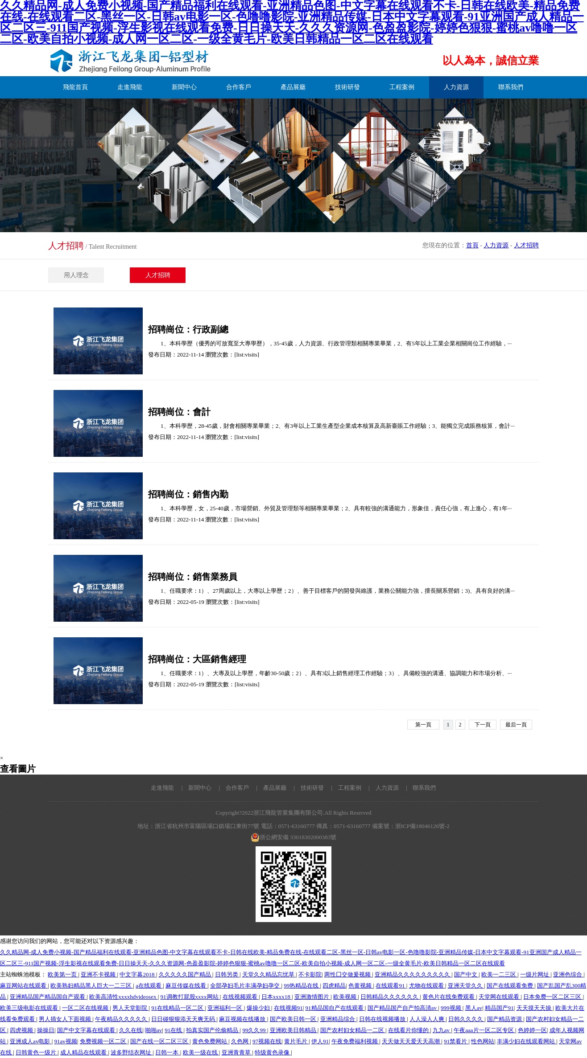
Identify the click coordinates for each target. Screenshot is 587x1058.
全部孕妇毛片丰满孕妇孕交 (245, 985)
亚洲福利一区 (225, 1008)
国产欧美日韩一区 (294, 1019)
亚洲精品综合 (338, 1019)
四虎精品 (334, 985)
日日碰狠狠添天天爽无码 (183, 1019)
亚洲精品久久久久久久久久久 (413, 974)
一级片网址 (535, 974)
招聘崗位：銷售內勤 (188, 494)
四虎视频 (22, 1030)
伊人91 (320, 1041)
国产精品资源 (505, 1019)
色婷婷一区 (532, 1030)
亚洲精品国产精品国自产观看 (48, 996)
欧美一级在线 (201, 1052)
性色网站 (482, 1041)
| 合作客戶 (231, 787)
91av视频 (65, 1041)
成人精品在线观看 (84, 1052)
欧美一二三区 (499, 974)
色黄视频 (360, 985)
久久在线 (130, 1030)
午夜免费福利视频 (355, 1041)
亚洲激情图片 (312, 996)
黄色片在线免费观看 (449, 996)
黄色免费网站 (210, 1041)
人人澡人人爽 (427, 1019)
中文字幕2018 (138, 974)
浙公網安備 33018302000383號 (293, 837)
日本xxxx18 (276, 996)
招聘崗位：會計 (179, 412)
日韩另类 (227, 974)
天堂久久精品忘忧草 (269, 974)
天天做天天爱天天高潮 (411, 1041)
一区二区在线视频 (86, 1008)
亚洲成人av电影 (31, 1041)
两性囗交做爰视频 (348, 974)
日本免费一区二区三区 (553, 996)
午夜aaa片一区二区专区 (484, 1030)
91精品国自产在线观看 (335, 1008)
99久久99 (254, 1030)
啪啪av (153, 1030)
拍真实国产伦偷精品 (213, 1030)
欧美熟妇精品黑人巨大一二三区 (91, 985)
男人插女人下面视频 (65, 1019)
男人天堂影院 (130, 1008)
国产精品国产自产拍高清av (403, 1008)
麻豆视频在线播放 (243, 1019)
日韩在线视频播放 (383, 1019)
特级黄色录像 (273, 1052)
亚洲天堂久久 (466, 985)
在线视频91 (288, 1008)
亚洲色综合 (568, 974)
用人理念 (76, 275)
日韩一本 (167, 1052)
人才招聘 (526, 245)
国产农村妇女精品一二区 (352, 1030)
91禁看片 (456, 1041)
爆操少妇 (259, 1008)
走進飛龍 (162, 787)
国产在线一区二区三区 (160, 1041)
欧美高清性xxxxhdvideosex (123, 996)
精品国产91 (499, 1008)
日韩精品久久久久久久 (390, 996)
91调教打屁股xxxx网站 (190, 996)
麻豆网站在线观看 (24, 985)
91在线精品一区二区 (178, 1008)
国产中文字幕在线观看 (86, 1030)
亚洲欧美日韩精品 (294, 1030)
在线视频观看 (241, 996)
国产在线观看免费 (510, 985)
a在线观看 (149, 985)
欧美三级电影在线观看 (29, 1008)
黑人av (473, 1008)
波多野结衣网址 (132, 1052)
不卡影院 (310, 974)
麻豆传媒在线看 (186, 985)
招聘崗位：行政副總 (188, 329)
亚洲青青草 (237, 1052)
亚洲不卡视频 (99, 974)
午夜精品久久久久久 (122, 1019)
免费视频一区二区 (104, 1041)
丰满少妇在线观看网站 (526, 1041)
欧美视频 (345, 996)
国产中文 (466, 974)
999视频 (452, 1008)
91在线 (174, 1030)
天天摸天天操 (535, 1008)
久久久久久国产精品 (185, 974)
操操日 (45, 1030)
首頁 (472, 245)
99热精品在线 (302, 985)
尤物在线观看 (427, 985)
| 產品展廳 (268, 787)
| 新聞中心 (194, 787)
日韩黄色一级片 (37, 1052)
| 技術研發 (306, 787)
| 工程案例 (343, 787)
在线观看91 (391, 985)
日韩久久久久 (466, 1019)
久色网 (240, 1041)
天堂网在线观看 (500, 996)
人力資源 (496, 245)
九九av (442, 1030)
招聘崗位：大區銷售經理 (197, 659)
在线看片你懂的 (409, 1030)
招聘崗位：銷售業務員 (192, 577)
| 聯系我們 (418, 787)
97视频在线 (266, 1041)
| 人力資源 (381, 787)
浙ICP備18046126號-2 (422, 826)
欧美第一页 (63, 974)
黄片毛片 (296, 1041)
